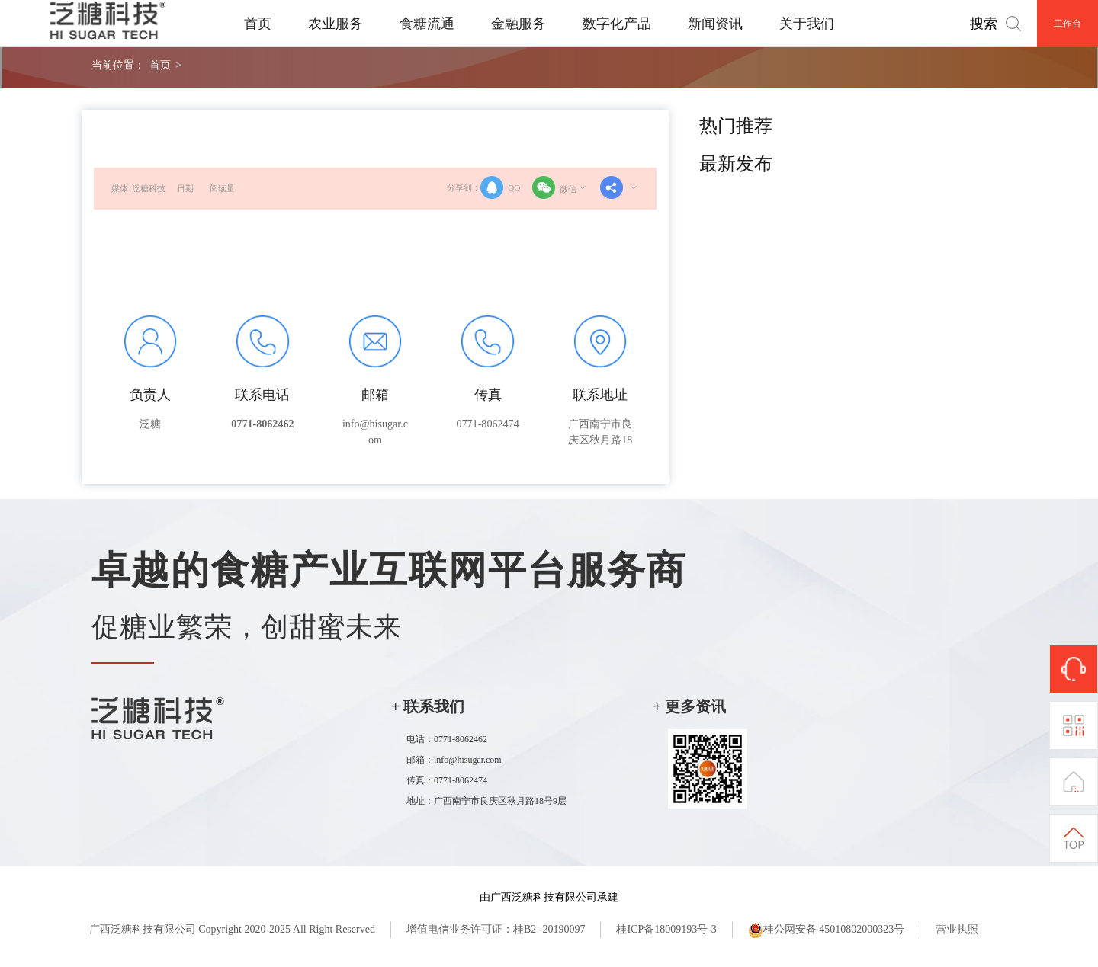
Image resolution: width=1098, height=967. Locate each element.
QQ (500, 187)
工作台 (1067, 23)
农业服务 (335, 23)
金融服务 (518, 23)
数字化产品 (617, 23)
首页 (257, 23)
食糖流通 (427, 23)
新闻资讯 (715, 23)
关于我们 (806, 23)
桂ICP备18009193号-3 (666, 929)
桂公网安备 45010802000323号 (826, 930)
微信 (560, 187)
